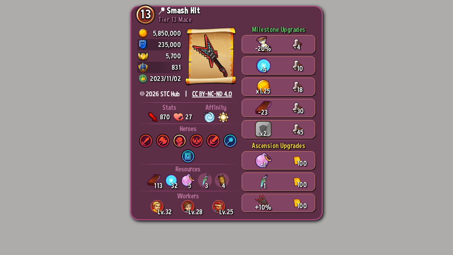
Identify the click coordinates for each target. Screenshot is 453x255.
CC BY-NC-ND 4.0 (212, 94)
